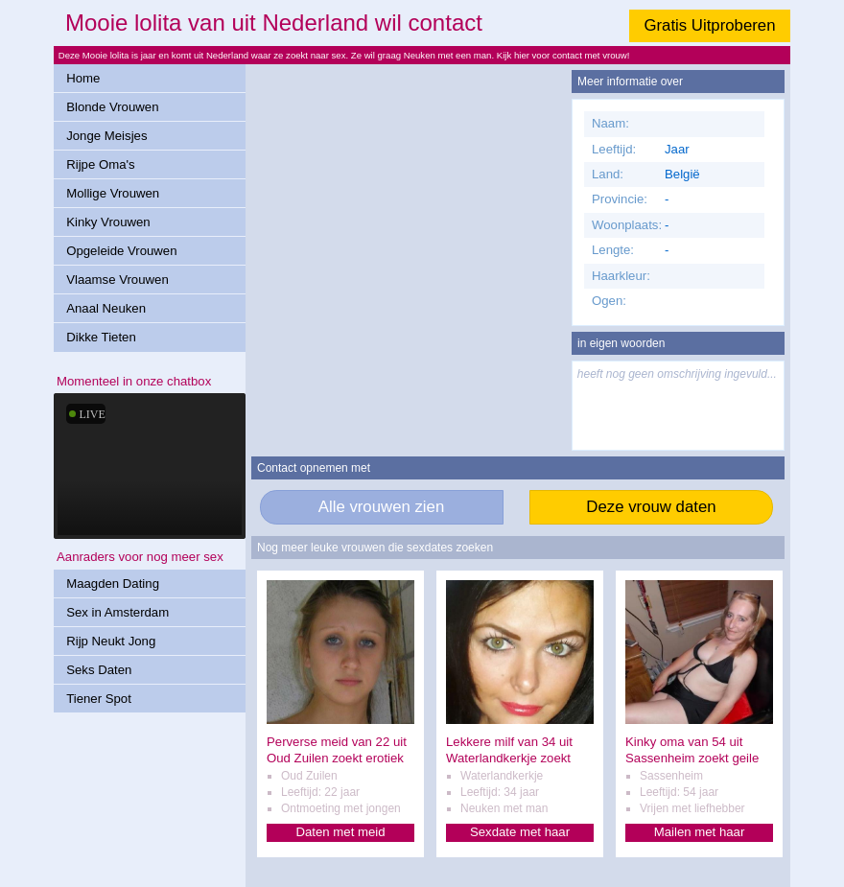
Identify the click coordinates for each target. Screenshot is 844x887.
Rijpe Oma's (100, 164)
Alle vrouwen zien (381, 507)
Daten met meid (340, 832)
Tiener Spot (98, 698)
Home (83, 78)
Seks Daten (98, 670)
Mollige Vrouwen (112, 193)
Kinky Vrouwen (108, 222)
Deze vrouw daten (650, 507)
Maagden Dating (112, 583)
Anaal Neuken (106, 308)
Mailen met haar (699, 832)
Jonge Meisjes (106, 135)
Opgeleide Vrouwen (121, 251)
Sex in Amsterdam (117, 612)
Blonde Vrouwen (112, 107)
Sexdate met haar (520, 832)
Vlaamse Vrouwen (117, 279)
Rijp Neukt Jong (110, 641)
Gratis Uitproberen (709, 25)
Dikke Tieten (101, 337)
